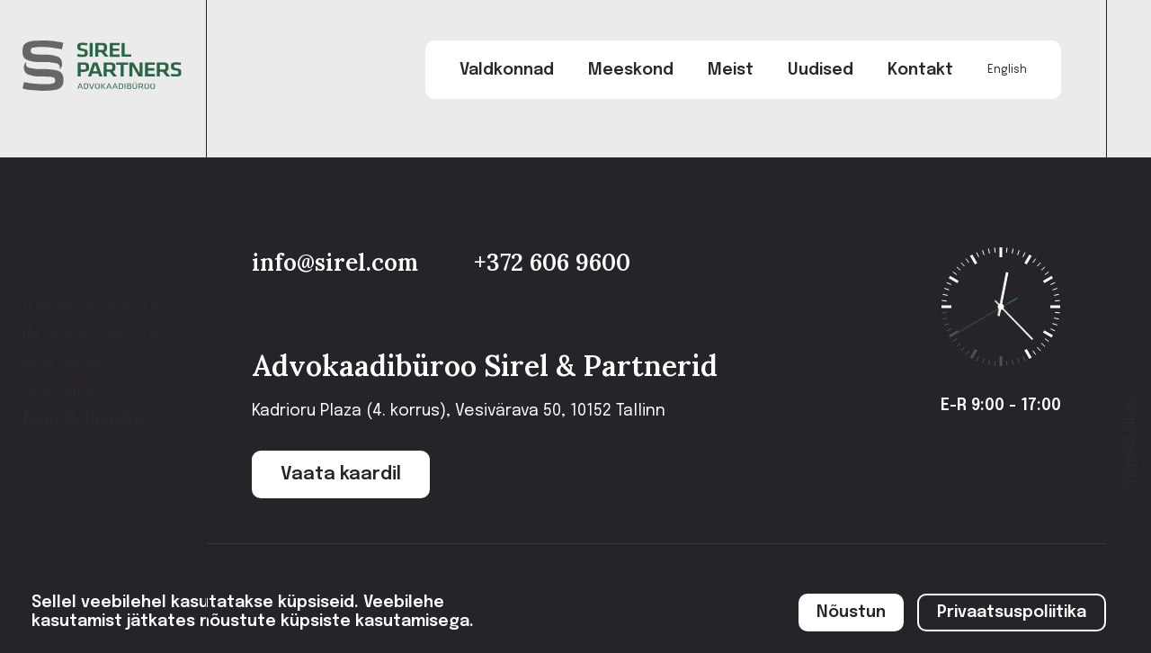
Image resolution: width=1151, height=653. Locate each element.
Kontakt (920, 70)
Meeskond (631, 70)
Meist (731, 70)
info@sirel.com (338, 262)
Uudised (820, 70)
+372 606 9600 (552, 262)
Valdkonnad (507, 70)
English (1007, 70)
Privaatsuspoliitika (1011, 612)
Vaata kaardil (341, 474)
